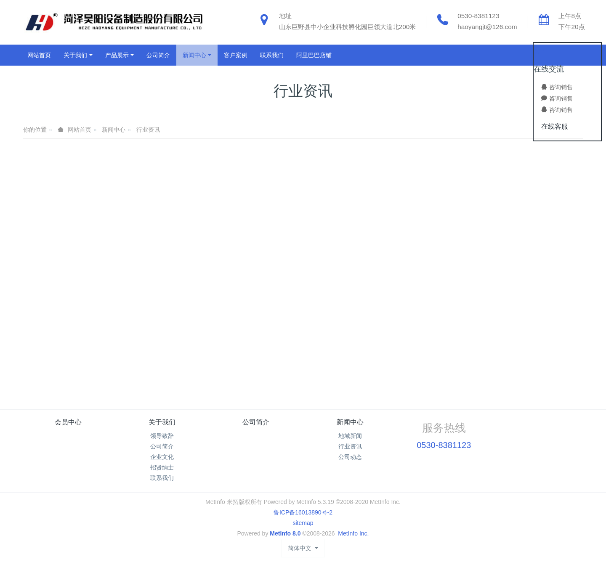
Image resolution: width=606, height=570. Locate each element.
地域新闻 (350, 435)
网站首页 (39, 55)
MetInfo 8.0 (285, 533)
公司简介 (162, 446)
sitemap (302, 523)
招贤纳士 (162, 467)
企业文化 (162, 456)
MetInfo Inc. (353, 533)
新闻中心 (113, 129)
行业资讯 (148, 129)
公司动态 (350, 456)
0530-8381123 (478, 15)
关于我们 (162, 422)
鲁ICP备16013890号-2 (303, 512)
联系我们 (162, 478)
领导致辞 (162, 435)
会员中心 (68, 422)
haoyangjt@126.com (487, 26)
